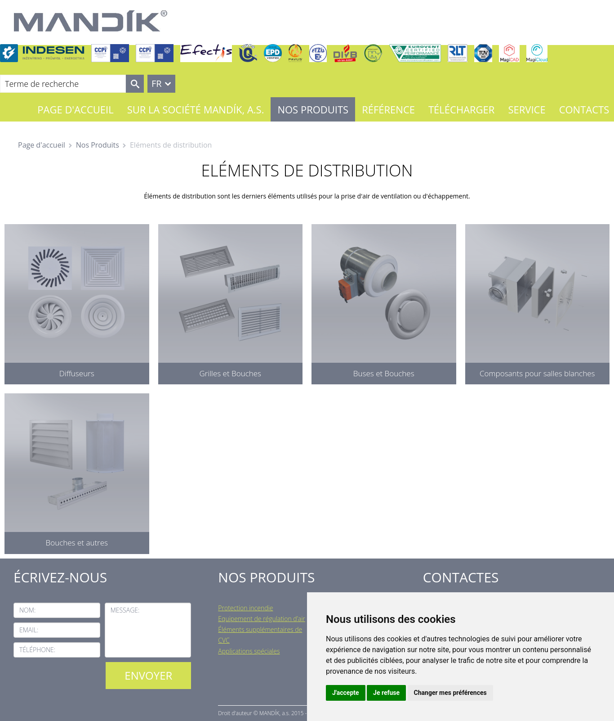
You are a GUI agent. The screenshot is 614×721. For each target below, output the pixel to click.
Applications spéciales (249, 651)
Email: (28, 630)
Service (526, 109)
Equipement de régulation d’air (261, 618)
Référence (388, 109)
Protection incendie (245, 608)
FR (156, 83)
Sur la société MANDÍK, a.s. (195, 109)
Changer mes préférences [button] (450, 692)
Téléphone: (37, 649)
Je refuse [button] (386, 692)
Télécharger (461, 109)
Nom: (27, 610)
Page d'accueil (75, 109)
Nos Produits (312, 109)
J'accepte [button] (345, 692)
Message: (125, 610)
